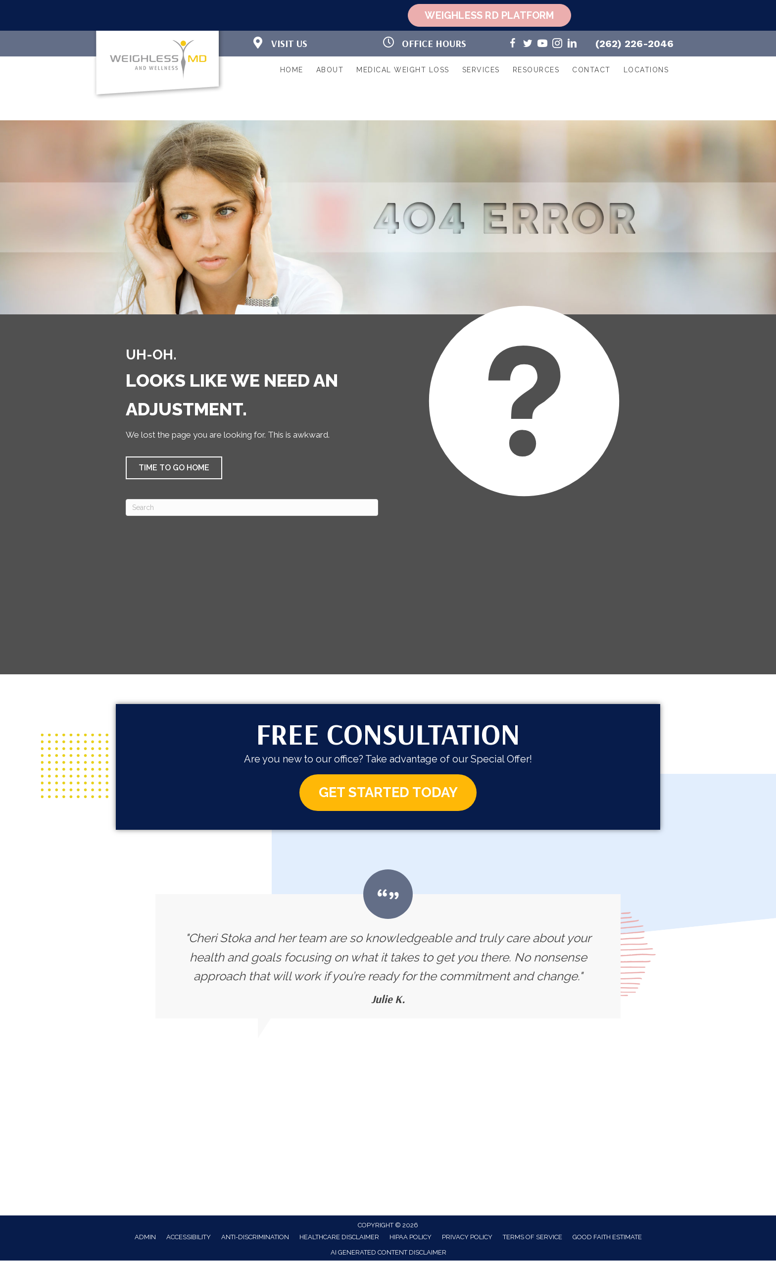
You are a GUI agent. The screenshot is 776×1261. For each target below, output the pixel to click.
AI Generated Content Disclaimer (388, 1253)
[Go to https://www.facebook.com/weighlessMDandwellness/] (513, 44)
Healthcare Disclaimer (339, 1237)
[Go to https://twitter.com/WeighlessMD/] (528, 44)
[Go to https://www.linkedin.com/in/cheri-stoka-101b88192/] (572, 44)
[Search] (252, 507)
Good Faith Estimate (607, 1237)
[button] (174, 467)
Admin (145, 1237)
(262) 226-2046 (634, 44)
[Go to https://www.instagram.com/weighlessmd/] (557, 44)
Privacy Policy (467, 1237)
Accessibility (188, 1237)
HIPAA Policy (410, 1237)
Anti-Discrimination (255, 1237)
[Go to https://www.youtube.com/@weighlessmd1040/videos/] (542, 44)
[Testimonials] (388, 944)
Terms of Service (532, 1237)
